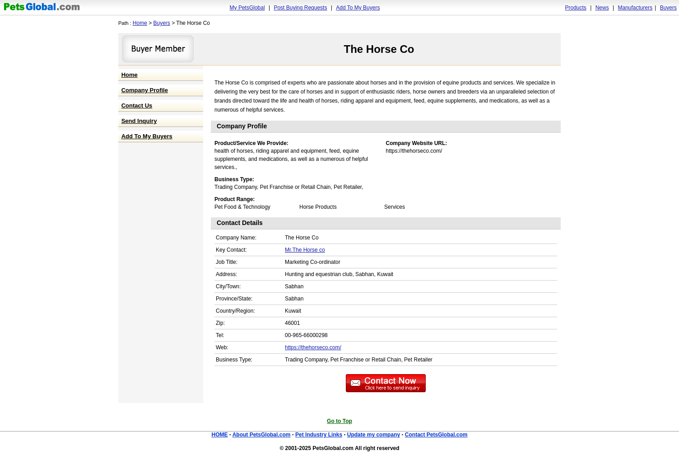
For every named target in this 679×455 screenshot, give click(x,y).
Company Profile (144, 90)
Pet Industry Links (318, 435)
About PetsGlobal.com (262, 435)
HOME (219, 435)
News (602, 8)
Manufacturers (635, 8)
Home (140, 23)
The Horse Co (379, 49)
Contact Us (137, 105)
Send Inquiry (139, 120)
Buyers (668, 8)
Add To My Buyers (358, 8)
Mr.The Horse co (305, 250)
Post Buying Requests (300, 8)
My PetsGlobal (247, 8)
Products (575, 8)
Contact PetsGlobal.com (436, 435)
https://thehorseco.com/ (313, 347)
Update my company (373, 435)
